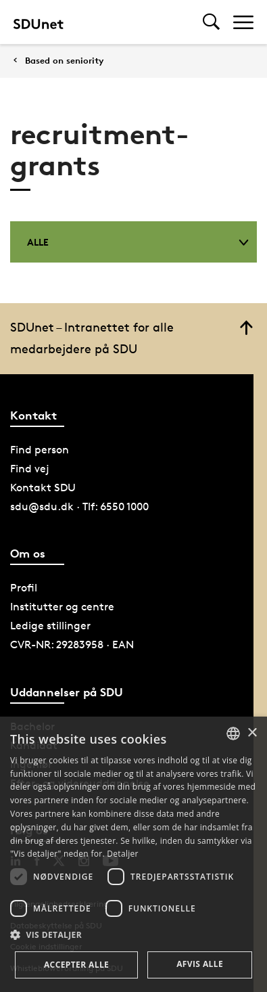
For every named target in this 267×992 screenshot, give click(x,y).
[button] (133, 935)
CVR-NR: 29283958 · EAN (72, 644)
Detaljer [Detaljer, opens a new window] (123, 853)
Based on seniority (64, 60)
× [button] (252, 733)
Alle (138, 242)
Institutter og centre (62, 606)
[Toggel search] (211, 22)
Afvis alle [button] (199, 964)
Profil (23, 587)
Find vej (29, 468)
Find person (39, 449)
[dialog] (133, 854)
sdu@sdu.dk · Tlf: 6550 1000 (79, 506)
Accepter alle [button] (76, 964)
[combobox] (233, 733)
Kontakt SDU (43, 487)
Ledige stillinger (50, 625)
